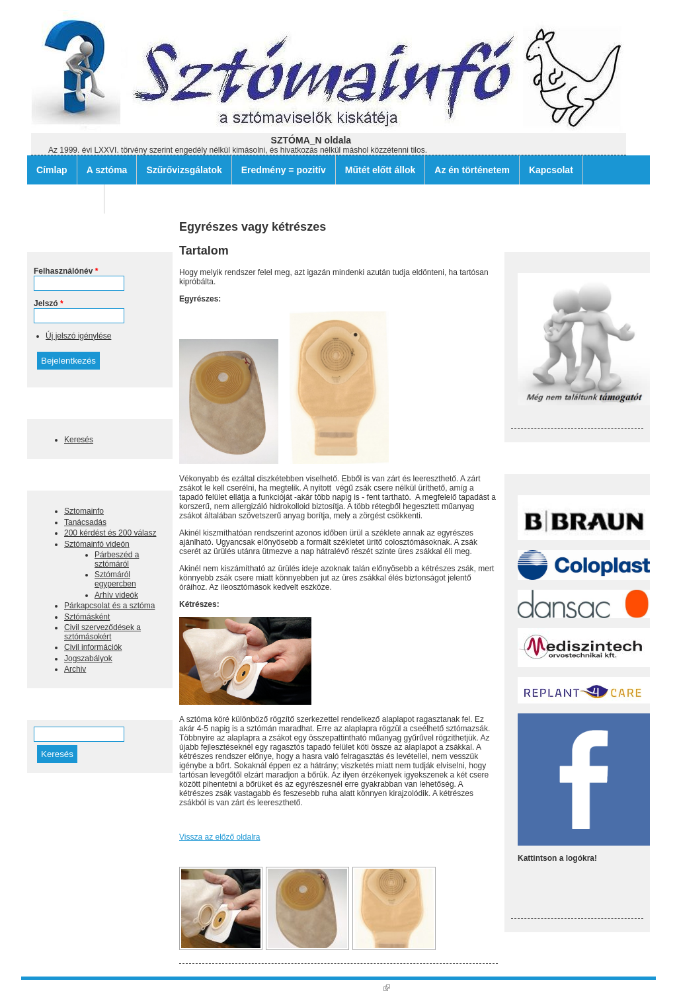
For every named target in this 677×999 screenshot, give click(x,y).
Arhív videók (116, 595)
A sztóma (107, 170)
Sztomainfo (84, 511)
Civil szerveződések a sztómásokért (102, 632)
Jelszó (48, 303)
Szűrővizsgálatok (183, 170)
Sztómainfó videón (97, 544)
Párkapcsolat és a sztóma (109, 605)
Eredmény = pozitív (283, 170)
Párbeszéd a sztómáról (117, 559)
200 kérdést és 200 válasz (110, 533)
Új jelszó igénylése (78, 335)
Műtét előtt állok (380, 170)
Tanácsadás (85, 522)
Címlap (51, 170)
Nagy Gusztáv (360, 987)
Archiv (75, 669)
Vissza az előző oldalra (219, 837)
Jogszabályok (88, 658)
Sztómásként (87, 616)
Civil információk (93, 647)
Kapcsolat (551, 170)
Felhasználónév (66, 271)
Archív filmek (65, 199)
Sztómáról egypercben (115, 579)
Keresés (78, 439)
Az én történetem (472, 170)
